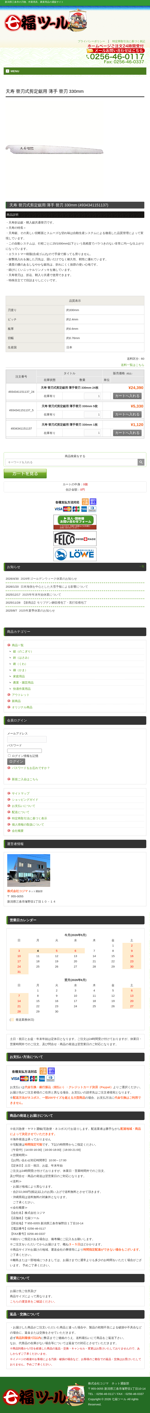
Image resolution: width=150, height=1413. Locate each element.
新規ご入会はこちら (25, 779)
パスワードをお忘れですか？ (31, 768)
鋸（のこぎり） (23, 651)
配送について (20, 812)
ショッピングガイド (25, 799)
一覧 (141, 566)
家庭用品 (19, 676)
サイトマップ (20, 793)
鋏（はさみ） (22, 657)
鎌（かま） (20, 670)
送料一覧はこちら (132, 364)
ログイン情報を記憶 (23, 755)
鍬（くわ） (20, 663)
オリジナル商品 (22, 707)
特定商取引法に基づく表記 (128, 41)
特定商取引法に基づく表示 (29, 818)
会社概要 (18, 830)
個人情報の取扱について (28, 824)
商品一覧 (18, 645)
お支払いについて (23, 805)
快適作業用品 (22, 688)
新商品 (16, 701)
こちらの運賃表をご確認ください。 (33, 1301)
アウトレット (20, 694)
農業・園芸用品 (23, 682)
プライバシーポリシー (91, 41)
